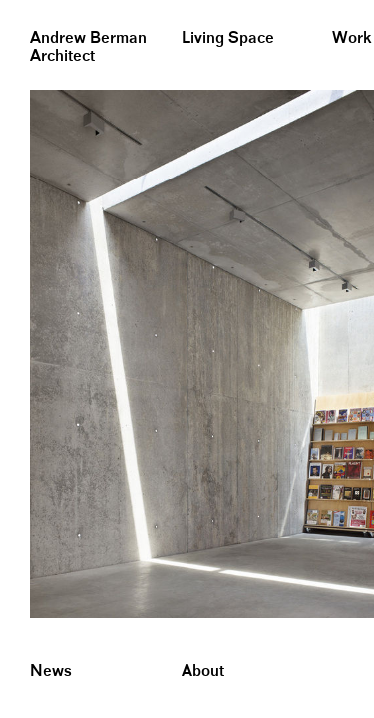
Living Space (228, 38)
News (51, 671)
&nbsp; (19, 7)
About (203, 671)
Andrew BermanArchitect (88, 47)
